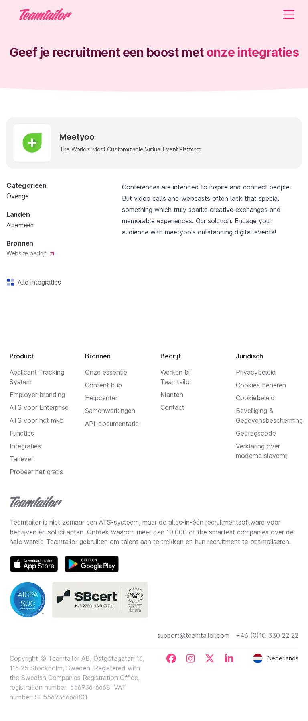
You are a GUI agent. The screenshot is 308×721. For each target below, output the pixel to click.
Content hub (103, 385)
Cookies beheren (261, 385)
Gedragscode (256, 433)
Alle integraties (37, 282)
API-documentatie (112, 424)
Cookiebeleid (255, 398)
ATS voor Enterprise (39, 407)
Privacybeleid (256, 372)
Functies (22, 433)
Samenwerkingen (110, 411)
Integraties (25, 446)
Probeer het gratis (36, 472)
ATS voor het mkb (37, 420)
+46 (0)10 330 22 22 (267, 635)
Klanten (171, 395)
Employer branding (37, 395)
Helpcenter (101, 398)
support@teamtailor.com (193, 635)
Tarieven (22, 459)
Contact (172, 407)
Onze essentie (106, 372)
